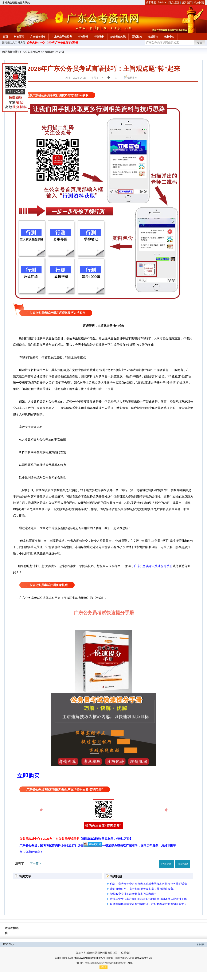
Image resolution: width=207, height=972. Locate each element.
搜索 (200, 43)
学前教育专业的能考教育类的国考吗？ (133, 893)
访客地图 (151, 2)
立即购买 (28, 776)
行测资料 (99, 36)
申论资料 (83, 36)
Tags (11, 944)
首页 (5, 36)
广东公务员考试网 (30, 51)
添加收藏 (199, 2)
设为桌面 (174, 2)
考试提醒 (183, 864)
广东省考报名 (38, 36)
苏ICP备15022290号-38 (138, 957)
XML (130, 962)
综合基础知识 (118, 36)
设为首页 (186, 2)
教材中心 (169, 36)
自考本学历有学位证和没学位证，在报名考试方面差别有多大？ (148, 904)
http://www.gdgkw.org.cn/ (88, 957)
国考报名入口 (9, 42)
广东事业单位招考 (62, 36)
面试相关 (137, 36)
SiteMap (162, 2)
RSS (5, 944)
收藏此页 (166, 864)
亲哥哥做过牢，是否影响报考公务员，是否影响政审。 (143, 888)
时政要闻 (19, 36)
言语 (61, 51)
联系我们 (126, 952)
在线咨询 (153, 36)
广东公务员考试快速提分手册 (153, 566)
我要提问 (132, 77)
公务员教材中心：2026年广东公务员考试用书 (52, 42)
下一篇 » (35, 863)
